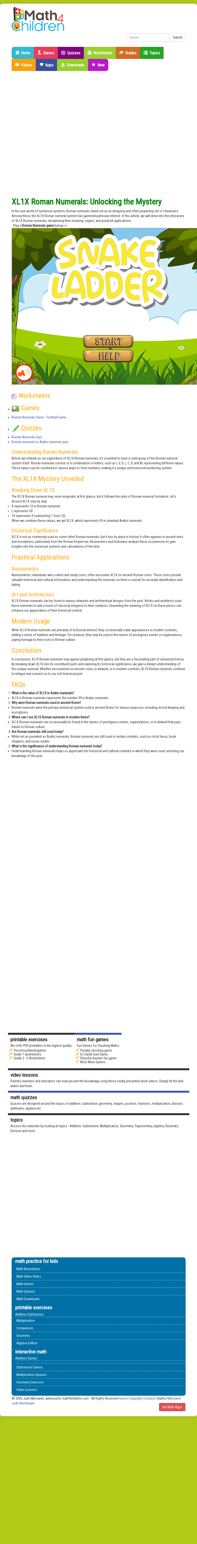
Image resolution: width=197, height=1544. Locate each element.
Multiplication (25, 1321)
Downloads (72, 65)
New (98, 65)
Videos (23, 65)
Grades (127, 52)
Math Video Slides (28, 1276)
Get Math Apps (172, 1407)
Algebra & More (26, 1343)
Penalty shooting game (96, 1050)
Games (45, 52)
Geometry (23, 1336)
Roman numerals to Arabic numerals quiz (40, 442)
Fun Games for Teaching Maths (98, 1046)
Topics (152, 52)
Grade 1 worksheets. (28, 1054)
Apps (46, 65)
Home (22, 52)
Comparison (24, 1328)
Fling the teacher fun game (98, 1058)
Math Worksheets (28, 1269)
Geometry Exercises (30, 1382)
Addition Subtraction (29, 1314)
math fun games (93, 1039)
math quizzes (23, 1097)
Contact (150, 1398)
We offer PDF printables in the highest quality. (41, 1046)
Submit (177, 37)
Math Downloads (28, 1299)
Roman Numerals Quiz (27, 437)
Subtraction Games (29, 1367)
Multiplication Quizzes (31, 1375)
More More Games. (93, 1062)
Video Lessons (24, 1075)
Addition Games (26, 1358)
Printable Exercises (28, 1039)
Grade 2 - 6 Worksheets (29, 1058)
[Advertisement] (56, 134)
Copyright (135, 1398)
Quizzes (70, 52)
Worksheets (100, 52)
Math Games (25, 1284)
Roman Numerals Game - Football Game (39, 417)
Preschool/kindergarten (30, 1050)
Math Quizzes (25, 1291)
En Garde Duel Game (94, 1054)
